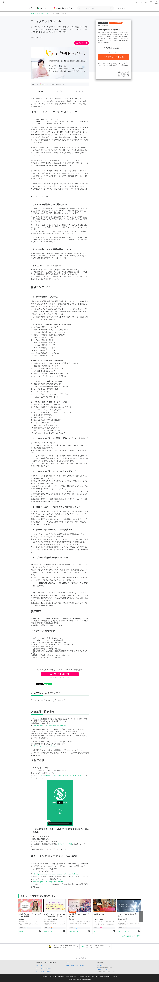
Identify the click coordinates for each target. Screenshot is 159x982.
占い (95, 931)
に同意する (113, 52)
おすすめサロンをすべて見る (131, 936)
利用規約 (111, 52)
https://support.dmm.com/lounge (44, 746)
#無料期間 (60, 700)
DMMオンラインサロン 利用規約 (75, 965)
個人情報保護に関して (72, 976)
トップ (29, 8)
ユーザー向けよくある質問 (43, 968)
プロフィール (78, 91)
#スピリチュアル (38, 700)
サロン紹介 (41, 91)
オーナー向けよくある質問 (43, 971)
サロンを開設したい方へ (63, 8)
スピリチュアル (124, 931)
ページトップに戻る (79, 958)
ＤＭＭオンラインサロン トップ (39, 14)
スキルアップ (49, 931)
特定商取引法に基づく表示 (87, 976)
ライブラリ (60, 91)
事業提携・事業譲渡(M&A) (103, 976)
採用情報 (114, 976)
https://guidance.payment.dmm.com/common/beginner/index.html (56, 874)
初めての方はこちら (41, 965)
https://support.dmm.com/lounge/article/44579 (49, 725)
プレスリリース (53, 976)
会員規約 (61, 976)
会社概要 (45, 976)
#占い (50, 700)
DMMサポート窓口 (65, 844)
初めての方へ (42, 8)
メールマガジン (101, 965)
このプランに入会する (113, 57)
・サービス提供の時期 (123, 74)
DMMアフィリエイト (102, 969)
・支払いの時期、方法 (123, 72)
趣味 (21, 931)
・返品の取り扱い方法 (123, 76)
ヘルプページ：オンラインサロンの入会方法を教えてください (61, 775)
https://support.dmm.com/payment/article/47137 (50, 882)
